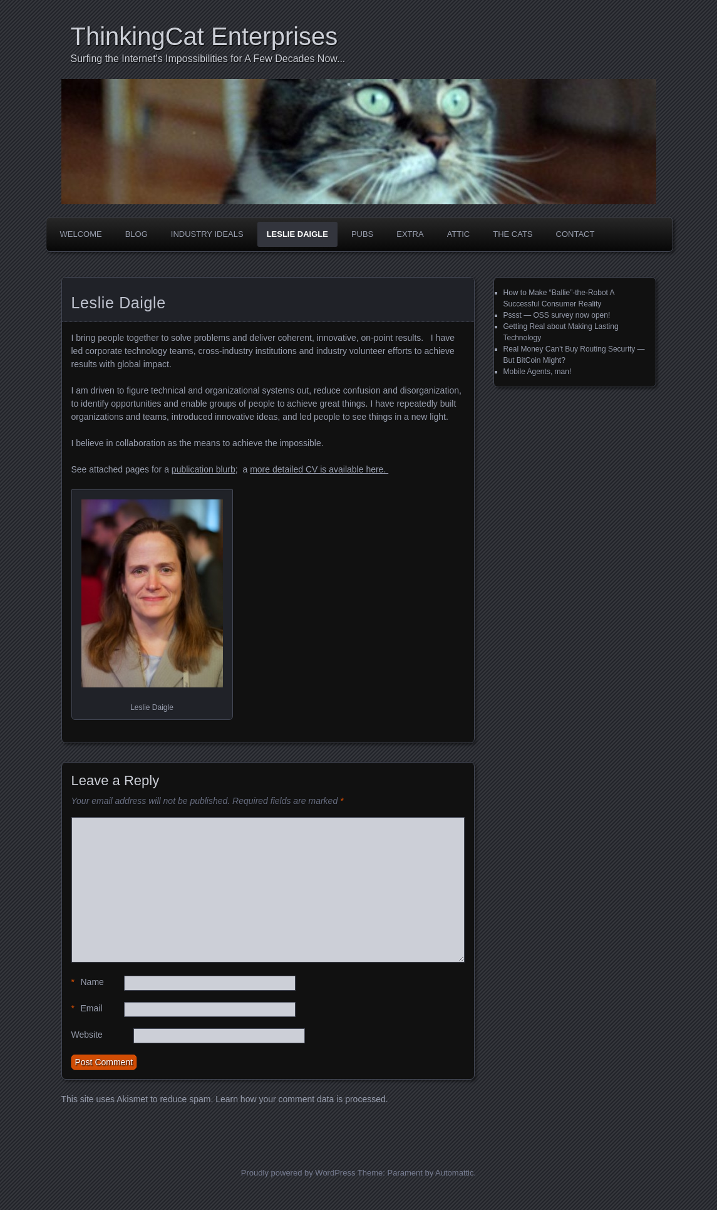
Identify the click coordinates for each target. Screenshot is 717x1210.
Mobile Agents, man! (537, 371)
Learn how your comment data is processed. (301, 1099)
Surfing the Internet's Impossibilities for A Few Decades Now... (208, 58)
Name (87, 982)
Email (87, 1008)
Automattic (454, 1172)
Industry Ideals (207, 234)
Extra (409, 234)
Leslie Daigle (297, 234)
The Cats (512, 234)
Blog (136, 234)
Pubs (362, 234)
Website (87, 1035)
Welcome (81, 234)
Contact (575, 234)
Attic (458, 234)
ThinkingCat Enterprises (204, 36)
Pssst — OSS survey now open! (557, 315)
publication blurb (203, 469)
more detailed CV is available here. (319, 469)
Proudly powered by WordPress (298, 1172)
